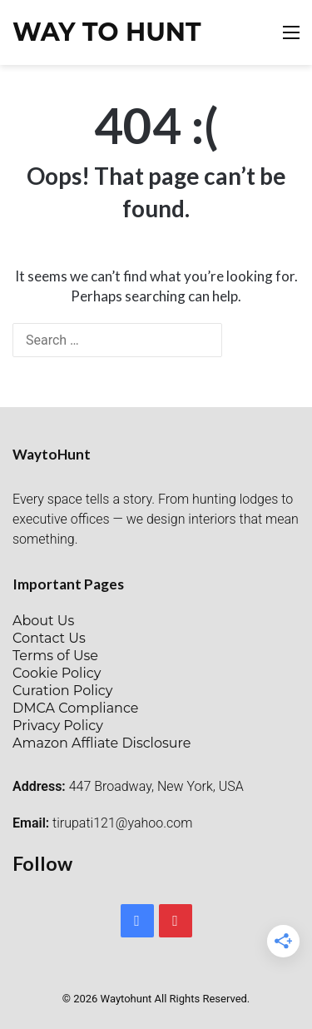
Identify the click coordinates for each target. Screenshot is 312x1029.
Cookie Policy (56, 673)
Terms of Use (55, 656)
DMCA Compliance (75, 708)
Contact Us (49, 638)
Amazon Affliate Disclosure (101, 743)
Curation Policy (62, 690)
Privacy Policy (57, 725)
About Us (43, 621)
